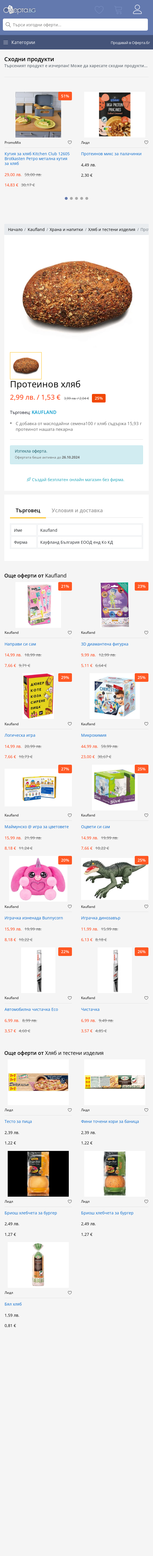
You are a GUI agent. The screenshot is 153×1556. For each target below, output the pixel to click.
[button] (66, 198)
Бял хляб (13, 1304)
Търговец (28, 510)
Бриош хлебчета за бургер (31, 1213)
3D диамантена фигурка (104, 644)
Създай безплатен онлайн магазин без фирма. (75, 479)
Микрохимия (93, 735)
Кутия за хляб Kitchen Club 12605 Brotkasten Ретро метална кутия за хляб (37, 159)
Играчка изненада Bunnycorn (34, 918)
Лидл (85, 143)
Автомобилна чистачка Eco (31, 1009)
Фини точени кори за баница (110, 1121)
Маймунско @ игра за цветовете (37, 826)
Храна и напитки (66, 229)
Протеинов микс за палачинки (111, 154)
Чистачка (90, 1009)
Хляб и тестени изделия (111, 229)
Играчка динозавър (100, 918)
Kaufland (36, 229)
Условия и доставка (77, 510)
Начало (15, 229)
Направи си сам (20, 644)
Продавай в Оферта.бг (130, 42)
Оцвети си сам (95, 826)
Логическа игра (20, 735)
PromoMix (13, 143)
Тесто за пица (18, 1121)
